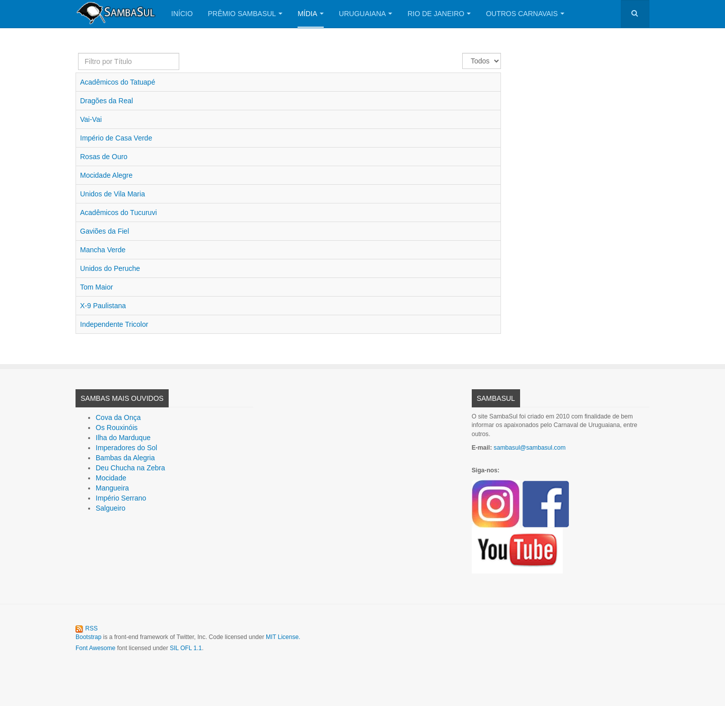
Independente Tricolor (114, 324)
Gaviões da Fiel (104, 231)
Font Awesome (95, 648)
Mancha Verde (102, 250)
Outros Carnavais (525, 14)
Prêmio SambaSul (245, 14)
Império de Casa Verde (116, 138)
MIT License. (283, 637)
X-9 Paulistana (103, 306)
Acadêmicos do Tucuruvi (118, 212)
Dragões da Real (106, 101)
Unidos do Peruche (110, 268)
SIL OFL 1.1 (186, 648)
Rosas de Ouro (103, 157)
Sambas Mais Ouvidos (122, 398)
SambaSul (496, 398)
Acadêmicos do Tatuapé (117, 82)
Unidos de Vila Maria (112, 194)
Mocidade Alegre (106, 175)
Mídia (311, 14)
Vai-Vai (91, 119)
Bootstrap (88, 637)
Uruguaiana (365, 14)
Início (182, 14)
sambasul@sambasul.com (530, 447)
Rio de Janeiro (439, 14)
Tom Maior (96, 287)
